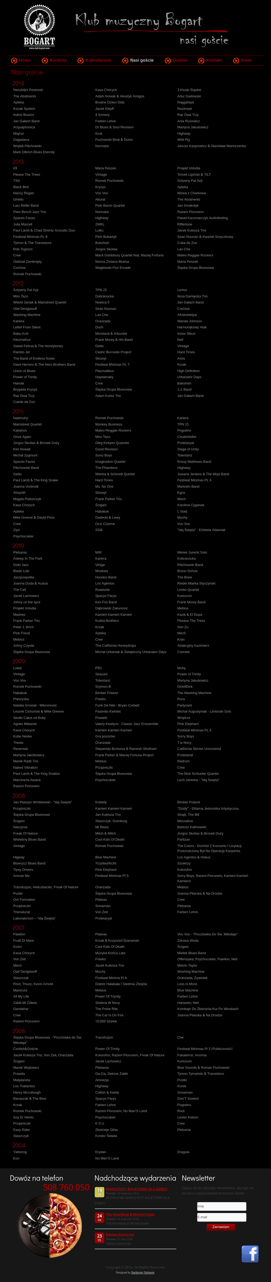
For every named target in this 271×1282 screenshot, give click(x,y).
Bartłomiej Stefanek (142, 1272)
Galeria (180, 60)
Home (25, 60)
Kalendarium (98, 60)
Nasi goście (142, 60)
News (246, 60)
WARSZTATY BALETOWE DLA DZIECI (137, 1189)
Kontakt (214, 60)
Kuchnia (58, 60)
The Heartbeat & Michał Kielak (130, 1215)
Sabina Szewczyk (120, 1235)
